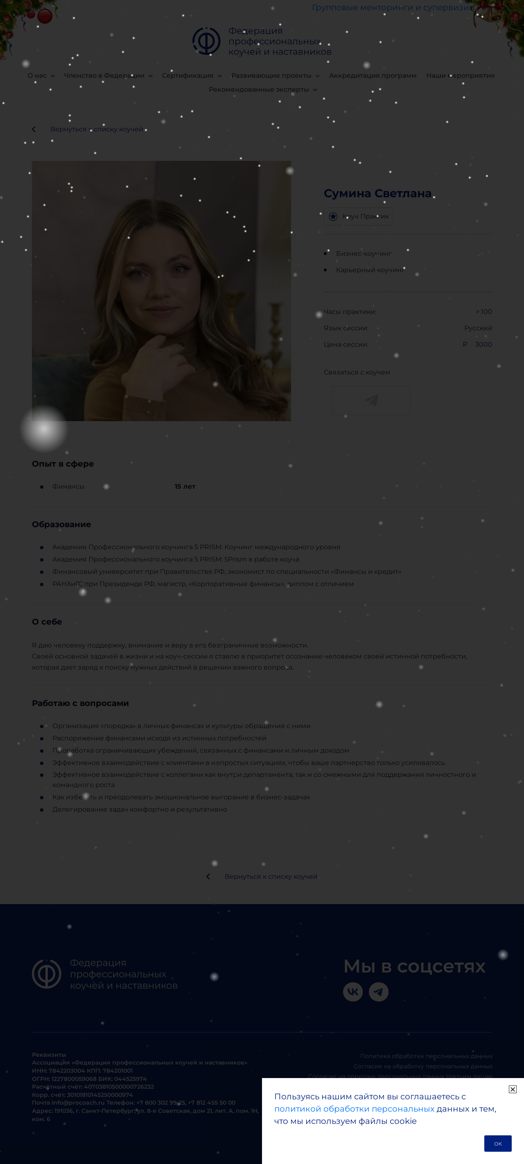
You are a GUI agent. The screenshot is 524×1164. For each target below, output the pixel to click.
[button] (513, 1089)
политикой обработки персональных (354, 1109)
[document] (262, 582)
